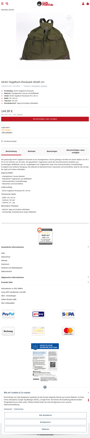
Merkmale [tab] (32, 151)
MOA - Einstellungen (8, 296)
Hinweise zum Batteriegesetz (11, 268)
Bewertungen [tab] (52, 151)
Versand (20, 114)
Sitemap (4, 260)
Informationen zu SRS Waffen (12, 288)
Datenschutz (5, 257)
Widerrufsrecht (6, 271)
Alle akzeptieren (45, 415)
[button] (83, 4)
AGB (3, 253)
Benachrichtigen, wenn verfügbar (45, 119)
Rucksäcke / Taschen (39, 86)
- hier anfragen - (7, 132)
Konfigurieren (45, 422)
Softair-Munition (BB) (8, 299)
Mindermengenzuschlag (47, 434)
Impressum (5, 264)
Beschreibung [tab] (11, 151)
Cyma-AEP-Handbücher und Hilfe (13, 292)
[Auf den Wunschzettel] (68, 18)
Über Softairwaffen (8, 303)
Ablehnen (45, 429)
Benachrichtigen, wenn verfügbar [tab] (75, 151)
